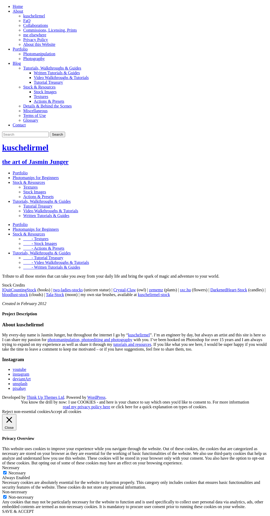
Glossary (30, 120)
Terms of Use (34, 115)
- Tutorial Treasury (43, 257)
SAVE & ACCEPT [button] (18, 511)
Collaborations (35, 25)
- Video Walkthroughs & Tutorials (56, 262)
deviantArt (22, 379)
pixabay (19, 388)
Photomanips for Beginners (36, 177)
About (18, 11)
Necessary (17, 473)
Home (18, 6)
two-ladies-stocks (68, 290)
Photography (34, 58)
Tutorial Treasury (48, 82)
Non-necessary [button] (14, 492)
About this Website (39, 44)
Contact (19, 125)
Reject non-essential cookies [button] (26, 411)
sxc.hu (185, 290)
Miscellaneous (35, 111)
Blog (17, 63)
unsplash (20, 383)
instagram (21, 374)
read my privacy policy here (86, 407)
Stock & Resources (39, 87)
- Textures (36, 239)
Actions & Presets (49, 101)
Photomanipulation (39, 54)
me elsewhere (34, 35)
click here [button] (124, 407)
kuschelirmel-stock (154, 294)
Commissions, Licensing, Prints (50, 30)
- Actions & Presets (43, 248)
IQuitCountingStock (19, 290)
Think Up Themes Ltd (45, 397)
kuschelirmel (34, 16)
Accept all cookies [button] (65, 411)
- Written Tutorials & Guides (51, 267)
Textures (41, 96)
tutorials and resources (132, 344)
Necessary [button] (11, 467)
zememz (156, 290)
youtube (19, 369)
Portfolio (20, 49)
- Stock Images (40, 243)
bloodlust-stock (15, 294)
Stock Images (45, 92)
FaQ (27, 20)
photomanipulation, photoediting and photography (89, 339)
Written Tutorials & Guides (57, 73)
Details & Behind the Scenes (47, 106)
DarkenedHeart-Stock (228, 290)
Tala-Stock (55, 294)
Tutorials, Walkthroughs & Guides (52, 68)
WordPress (96, 397)
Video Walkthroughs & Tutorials (61, 77)
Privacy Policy (35, 39)
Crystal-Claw (124, 290)
